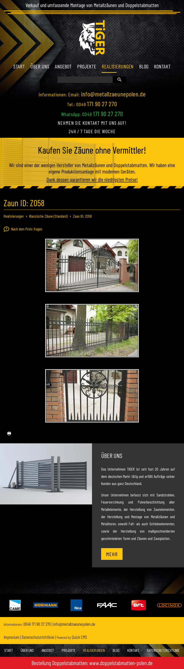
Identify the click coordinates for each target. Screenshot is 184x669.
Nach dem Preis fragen (23, 229)
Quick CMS (72, 637)
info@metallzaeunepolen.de (113, 94)
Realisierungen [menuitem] (118, 66)
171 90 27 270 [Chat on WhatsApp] (108, 113)
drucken (7, 433)
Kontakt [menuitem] (162, 66)
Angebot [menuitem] (63, 66)
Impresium (11, 637)
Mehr (112, 554)
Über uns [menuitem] (39, 66)
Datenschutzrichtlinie (38, 637)
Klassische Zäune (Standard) (48, 216)
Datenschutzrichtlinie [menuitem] (163, 650)
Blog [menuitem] (143, 66)
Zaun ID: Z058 (82, 216)
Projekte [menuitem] (86, 66)
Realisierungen (14, 216)
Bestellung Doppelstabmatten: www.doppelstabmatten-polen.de (92, 663)
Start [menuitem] (19, 66)
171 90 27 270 (102, 103)
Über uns (111, 455)
